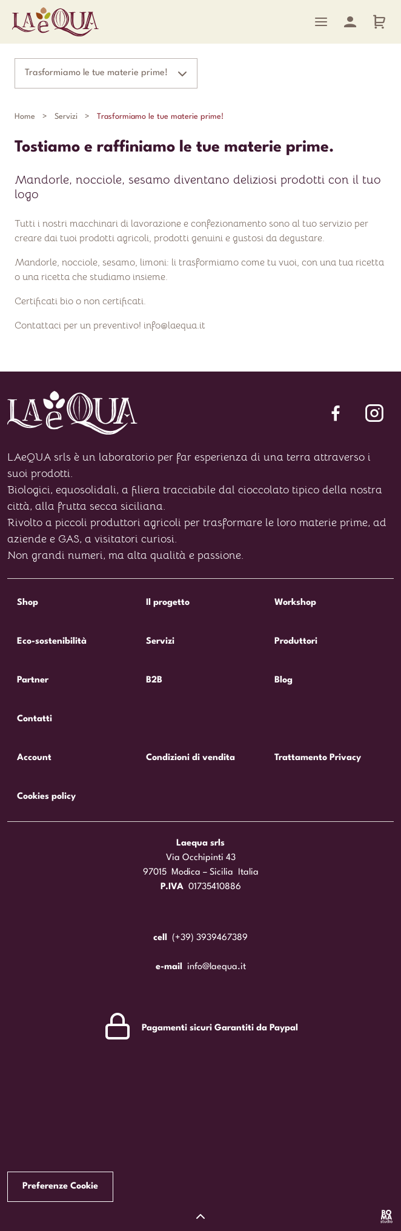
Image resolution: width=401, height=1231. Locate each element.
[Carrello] (379, 21)
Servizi (66, 117)
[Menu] (321, 21)
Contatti (34, 719)
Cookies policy (46, 796)
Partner (32, 680)
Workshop (295, 602)
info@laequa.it (216, 967)
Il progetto (168, 602)
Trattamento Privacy (317, 757)
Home (25, 117)
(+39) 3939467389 (210, 937)
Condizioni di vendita (190, 757)
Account (34, 757)
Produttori (295, 641)
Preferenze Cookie (60, 1186)
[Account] (350, 21)
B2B (154, 680)
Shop (27, 602)
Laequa (55, 21)
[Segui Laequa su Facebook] (335, 412)
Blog (283, 680)
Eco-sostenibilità (52, 641)
